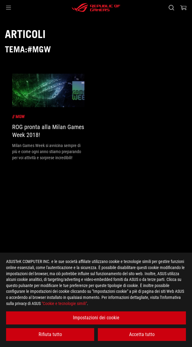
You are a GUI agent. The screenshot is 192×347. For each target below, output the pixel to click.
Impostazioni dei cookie (96, 318)
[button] (8, 7)
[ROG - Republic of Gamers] (96, 7)
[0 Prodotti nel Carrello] (183, 7)
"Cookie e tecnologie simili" (64, 303)
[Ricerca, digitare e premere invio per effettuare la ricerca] (171, 7)
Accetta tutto (142, 334)
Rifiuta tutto (50, 334)
